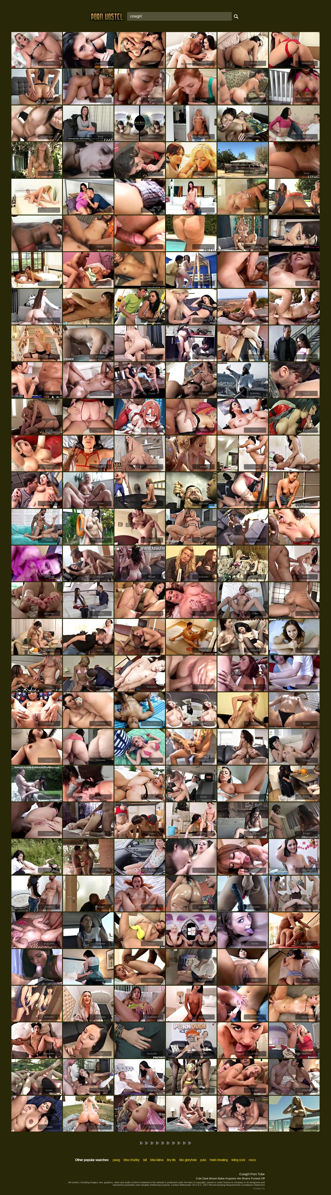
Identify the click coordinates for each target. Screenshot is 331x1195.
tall (145, 1160)
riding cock (238, 1160)
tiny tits (171, 1160)
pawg (116, 1160)
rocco (252, 1160)
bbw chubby (131, 1160)
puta (203, 1160)
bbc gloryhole (188, 1160)
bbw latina (156, 1160)
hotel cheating (219, 1160)
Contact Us (259, 1188)
